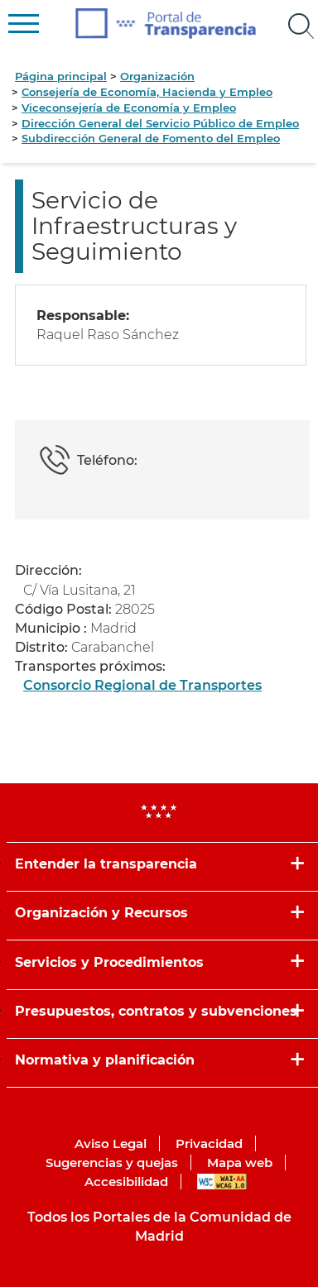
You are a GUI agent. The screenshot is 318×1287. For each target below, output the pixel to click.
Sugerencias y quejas (112, 1162)
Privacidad (209, 1143)
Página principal (61, 76)
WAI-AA (222, 1181)
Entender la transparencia (106, 864)
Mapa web (239, 1162)
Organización (157, 76)
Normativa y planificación (105, 1060)
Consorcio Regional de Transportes (142, 685)
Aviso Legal (111, 1143)
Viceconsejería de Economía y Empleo (129, 107)
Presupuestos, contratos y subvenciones (156, 1011)
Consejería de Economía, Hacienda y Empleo (147, 91)
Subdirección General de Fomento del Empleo (151, 138)
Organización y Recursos (101, 913)
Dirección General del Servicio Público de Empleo (160, 123)
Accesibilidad (126, 1181)
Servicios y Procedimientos (109, 962)
